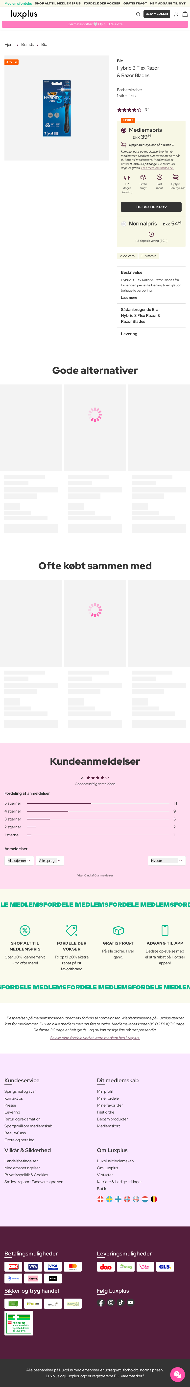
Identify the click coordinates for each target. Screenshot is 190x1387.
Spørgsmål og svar (20, 1091)
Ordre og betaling (19, 1139)
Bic (44, 44)
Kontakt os (13, 1098)
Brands (27, 44)
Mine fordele (108, 1098)
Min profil (105, 1091)
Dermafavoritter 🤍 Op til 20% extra (95, 24)
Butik (101, 1188)
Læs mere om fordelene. (157, 168)
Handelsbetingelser (21, 1161)
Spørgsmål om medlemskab (28, 1126)
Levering (12, 1112)
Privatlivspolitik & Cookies (26, 1174)
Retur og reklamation (22, 1119)
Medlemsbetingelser (22, 1167)
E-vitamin (149, 256)
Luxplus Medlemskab (115, 1161)
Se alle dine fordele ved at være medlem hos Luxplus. (95, 1037)
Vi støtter (105, 1174)
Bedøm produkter (112, 1119)
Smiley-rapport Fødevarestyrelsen (33, 1181)
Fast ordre (105, 1112)
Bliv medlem (157, 14)
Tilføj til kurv (151, 207)
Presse (10, 1105)
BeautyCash (15, 1133)
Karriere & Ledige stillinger (119, 1181)
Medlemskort (108, 1126)
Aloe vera (127, 256)
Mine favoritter (110, 1105)
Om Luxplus (107, 1167)
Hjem (9, 44)
